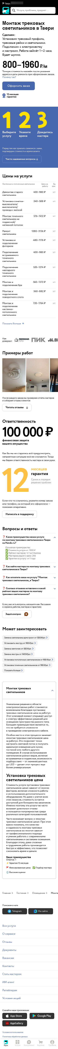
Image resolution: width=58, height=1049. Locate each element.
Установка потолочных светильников (22, 659)
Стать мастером (11, 974)
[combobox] (33, 10)
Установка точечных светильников (20, 665)
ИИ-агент (8, 982)
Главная (6, 893)
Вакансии (8, 958)
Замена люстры (11, 654)
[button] (29, 4)
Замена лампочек (12, 648)
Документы (9, 950)
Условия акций (11, 998)
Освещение (38, 893)
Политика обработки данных (15, 1036)
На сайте (41, 911)
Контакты (8, 966)
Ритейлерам (9, 990)
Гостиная (21, 893)
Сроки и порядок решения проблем (41, 481)
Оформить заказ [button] (18, 86)
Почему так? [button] (9, 77)
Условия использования (12, 1032)
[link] (25, 637)
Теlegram (15, 911)
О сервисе (8, 934)
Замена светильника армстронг (19, 637)
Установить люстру (13, 643)
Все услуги (9, 926)
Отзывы (7, 942)
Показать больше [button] (13, 670)
